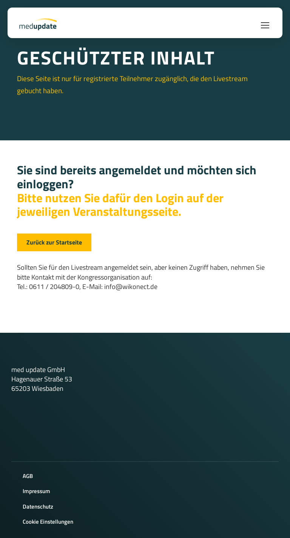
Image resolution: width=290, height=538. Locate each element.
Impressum (36, 491)
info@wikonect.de (130, 286)
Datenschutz (38, 506)
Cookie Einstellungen (48, 521)
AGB (28, 476)
